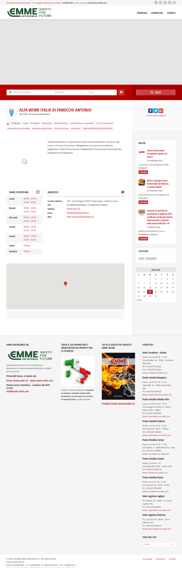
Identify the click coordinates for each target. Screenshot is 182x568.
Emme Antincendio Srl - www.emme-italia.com (27, 378)
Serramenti (78, 127)
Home (26, 123)
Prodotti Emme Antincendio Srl (117, 401)
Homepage (142, 13)
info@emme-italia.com (16, 388)
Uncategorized (151, 255)
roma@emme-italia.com (157, 488)
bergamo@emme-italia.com (159, 392)
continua (143, 169)
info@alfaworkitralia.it (77, 210)
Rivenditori (157, 13)
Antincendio (50, 123)
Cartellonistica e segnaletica (87, 123)
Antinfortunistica (65, 123)
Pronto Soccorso (63, 127)
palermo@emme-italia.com (159, 524)
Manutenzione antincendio (19, 127)
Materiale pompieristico (43, 127)
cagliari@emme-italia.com (158, 506)
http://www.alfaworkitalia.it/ (79, 214)
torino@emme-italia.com (158, 451)
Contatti (171, 13)
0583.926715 (73, 207)
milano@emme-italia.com (158, 414)
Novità (141, 255)
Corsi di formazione (111, 123)
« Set (138, 296)
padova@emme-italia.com (158, 432)
